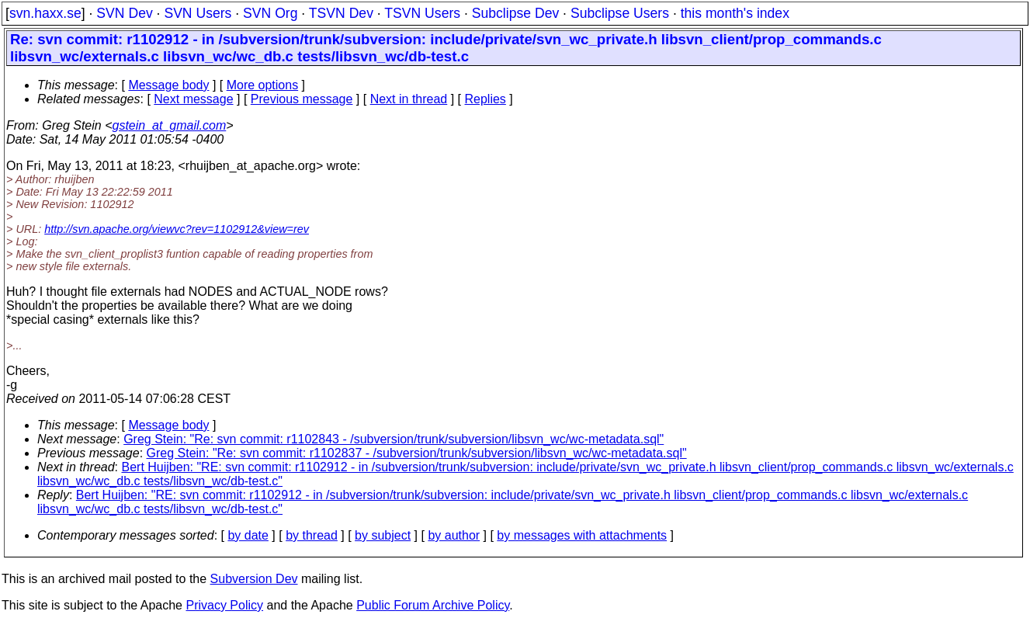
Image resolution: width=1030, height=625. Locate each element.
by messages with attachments (582, 535)
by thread (312, 535)
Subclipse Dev (515, 13)
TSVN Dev (341, 13)
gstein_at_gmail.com (170, 125)
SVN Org (270, 13)
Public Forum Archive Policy (432, 605)
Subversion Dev (254, 578)
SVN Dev (124, 13)
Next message (193, 99)
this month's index (735, 13)
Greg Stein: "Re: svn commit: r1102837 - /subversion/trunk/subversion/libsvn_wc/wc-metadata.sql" (417, 453)
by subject (383, 535)
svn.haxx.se (45, 13)
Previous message (302, 99)
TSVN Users (422, 13)
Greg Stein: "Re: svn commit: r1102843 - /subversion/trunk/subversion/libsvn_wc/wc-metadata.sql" (393, 439)
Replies (485, 99)
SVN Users (197, 13)
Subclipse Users (619, 13)
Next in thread (409, 99)
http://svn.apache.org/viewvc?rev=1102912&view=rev (176, 229)
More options (263, 85)
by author (454, 535)
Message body (168, 85)
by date (247, 535)
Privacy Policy (224, 605)
